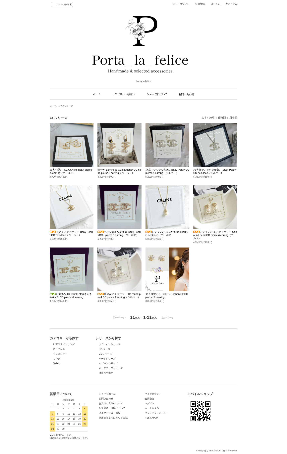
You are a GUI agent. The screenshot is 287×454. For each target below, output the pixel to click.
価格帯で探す (107, 373)
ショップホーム (107, 393)
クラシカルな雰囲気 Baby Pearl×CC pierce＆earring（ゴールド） (119, 233)
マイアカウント (180, 3)
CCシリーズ (67, 106)
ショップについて (157, 94)
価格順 (222, 117)
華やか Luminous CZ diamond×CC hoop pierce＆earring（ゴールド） (119, 171)
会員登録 (200, 3)
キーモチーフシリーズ (111, 368)
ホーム (97, 94)
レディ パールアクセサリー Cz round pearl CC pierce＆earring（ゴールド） (215, 235)
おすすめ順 (207, 117)
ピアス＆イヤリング (64, 344)
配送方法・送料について (112, 408)
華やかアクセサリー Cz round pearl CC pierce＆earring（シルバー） (119, 296)
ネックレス (59, 349)
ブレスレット (60, 353)
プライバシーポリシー (157, 413)
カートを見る (152, 408)
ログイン (215, 3)
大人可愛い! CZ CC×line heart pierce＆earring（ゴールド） (71, 171)
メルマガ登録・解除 (109, 413)
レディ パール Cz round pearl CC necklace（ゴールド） (167, 233)
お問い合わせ (186, 94)
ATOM (154, 417)
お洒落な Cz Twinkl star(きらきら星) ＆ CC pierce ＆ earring (71, 296)
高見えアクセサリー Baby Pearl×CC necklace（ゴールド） (71, 233)
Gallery (57, 363)
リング (56, 358)
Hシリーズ (104, 349)
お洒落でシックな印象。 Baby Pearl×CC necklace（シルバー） (215, 171)
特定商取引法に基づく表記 (113, 417)
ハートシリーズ (107, 358)
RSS (147, 417)
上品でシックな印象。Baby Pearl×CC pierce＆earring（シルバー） (168, 171)
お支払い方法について (111, 403)
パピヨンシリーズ (108, 363)
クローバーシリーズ (109, 344)
